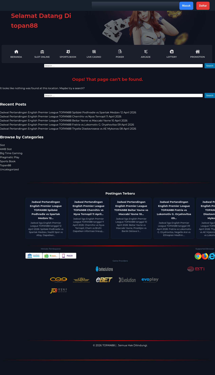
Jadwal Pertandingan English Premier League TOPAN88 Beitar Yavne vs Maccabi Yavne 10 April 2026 (64, 120)
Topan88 (5, 165)
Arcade (146, 54)
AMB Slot (6, 149)
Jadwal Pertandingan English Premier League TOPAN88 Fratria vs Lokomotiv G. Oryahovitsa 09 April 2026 (67, 124)
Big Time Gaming (11, 153)
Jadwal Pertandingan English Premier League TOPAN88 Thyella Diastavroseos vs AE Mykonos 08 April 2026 (68, 128)
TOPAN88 (108, 345)
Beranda (16, 54)
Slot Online (42, 54)
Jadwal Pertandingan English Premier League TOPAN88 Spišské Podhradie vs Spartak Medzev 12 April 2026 (68, 112)
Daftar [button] (203, 5)
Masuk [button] (186, 5)
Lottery (172, 54)
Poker (120, 54)
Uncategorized (9, 169)
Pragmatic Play (9, 157)
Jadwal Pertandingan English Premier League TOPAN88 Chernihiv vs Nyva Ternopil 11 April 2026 (60, 116)
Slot (2, 145)
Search (209, 65)
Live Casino (94, 54)
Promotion (197, 54)
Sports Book (68, 54)
